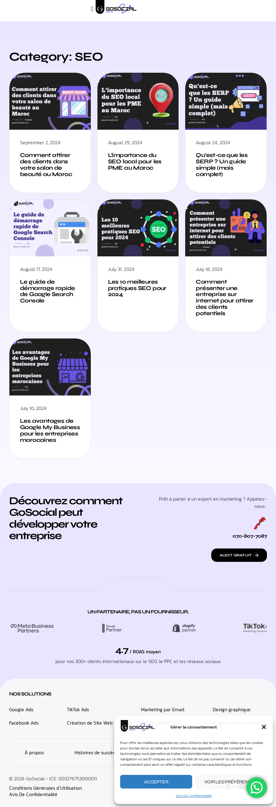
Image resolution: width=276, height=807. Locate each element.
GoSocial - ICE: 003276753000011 (61, 778)
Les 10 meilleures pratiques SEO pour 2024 (137, 288)
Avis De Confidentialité (194, 796)
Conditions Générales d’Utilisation (45, 788)
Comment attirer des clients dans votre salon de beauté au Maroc (46, 165)
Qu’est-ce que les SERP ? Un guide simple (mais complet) (222, 165)
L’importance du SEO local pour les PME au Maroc (135, 161)
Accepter (156, 782)
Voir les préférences (231, 782)
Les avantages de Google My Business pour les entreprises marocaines (50, 430)
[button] (264, 727)
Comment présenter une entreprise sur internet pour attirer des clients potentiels (224, 297)
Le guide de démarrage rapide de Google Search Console (47, 291)
